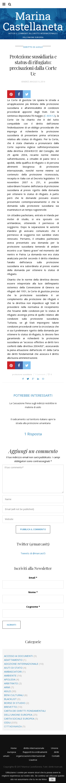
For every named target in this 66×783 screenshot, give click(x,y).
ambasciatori (13, 671)
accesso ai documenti (18, 656)
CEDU (7, 722)
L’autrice (33, 759)
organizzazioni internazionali (30, 755)
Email (33, 577)
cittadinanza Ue (15, 730)
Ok (52, 779)
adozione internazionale (21, 663)
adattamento (13, 659)
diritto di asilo (33, 47)
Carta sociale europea (19, 718)
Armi (7, 687)
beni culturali (14, 695)
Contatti (55, 755)
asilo (7, 691)
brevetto (10, 706)
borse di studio (14, 703)
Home (14, 748)
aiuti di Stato (13, 667)
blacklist (10, 699)
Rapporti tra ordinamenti (35, 752)
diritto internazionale (33, 748)
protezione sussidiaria (22, 374)
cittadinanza (13, 726)
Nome (33, 592)
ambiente (10, 675)
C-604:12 (49, 115)
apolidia (9, 679)
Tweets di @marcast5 (33, 553)
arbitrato (11, 683)
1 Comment (40, 374)
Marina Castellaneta (33, 21)
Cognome (33, 606)
